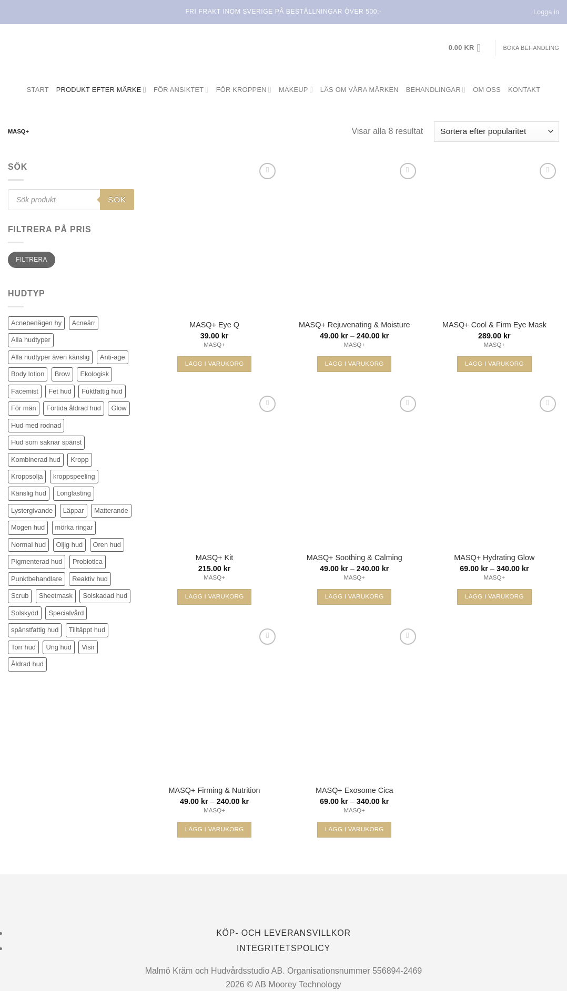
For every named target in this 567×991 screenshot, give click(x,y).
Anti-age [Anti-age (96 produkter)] (112, 357)
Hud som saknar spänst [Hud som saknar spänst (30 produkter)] (46, 442)
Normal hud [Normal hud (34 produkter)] (28, 545)
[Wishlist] (267, 171)
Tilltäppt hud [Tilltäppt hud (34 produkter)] (87, 630)
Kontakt (524, 90)
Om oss (487, 90)
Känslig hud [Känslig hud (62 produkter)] (28, 493)
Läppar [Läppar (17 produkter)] (73, 510)
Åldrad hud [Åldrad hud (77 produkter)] (27, 664)
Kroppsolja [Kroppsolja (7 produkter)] (27, 476)
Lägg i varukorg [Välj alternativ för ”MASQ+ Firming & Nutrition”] (214, 829)
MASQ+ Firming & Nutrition (214, 790)
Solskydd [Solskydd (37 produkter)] (24, 613)
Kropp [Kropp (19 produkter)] (79, 459)
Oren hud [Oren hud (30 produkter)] (107, 545)
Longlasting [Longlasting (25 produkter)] (73, 493)
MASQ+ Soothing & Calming (354, 557)
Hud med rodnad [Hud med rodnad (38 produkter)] (36, 425)
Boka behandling (531, 48)
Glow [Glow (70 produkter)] (118, 408)
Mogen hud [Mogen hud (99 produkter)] (28, 527)
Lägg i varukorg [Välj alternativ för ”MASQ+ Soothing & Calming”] (354, 596)
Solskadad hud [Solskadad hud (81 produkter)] (105, 596)
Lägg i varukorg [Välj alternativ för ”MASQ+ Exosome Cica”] (354, 829)
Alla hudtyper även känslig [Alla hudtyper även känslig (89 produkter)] (50, 357)
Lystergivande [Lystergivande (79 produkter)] (32, 510)
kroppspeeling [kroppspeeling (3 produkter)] (74, 476)
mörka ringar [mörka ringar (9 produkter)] (74, 527)
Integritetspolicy (283, 948)
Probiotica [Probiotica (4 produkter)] (88, 561)
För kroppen (243, 90)
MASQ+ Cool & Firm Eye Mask (494, 325)
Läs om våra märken (359, 90)
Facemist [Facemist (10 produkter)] (24, 391)
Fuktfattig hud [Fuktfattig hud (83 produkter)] (102, 391)
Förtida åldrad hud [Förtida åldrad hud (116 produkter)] (73, 408)
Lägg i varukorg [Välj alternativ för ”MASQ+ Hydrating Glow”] (494, 596)
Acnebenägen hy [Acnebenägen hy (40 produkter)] (36, 323)
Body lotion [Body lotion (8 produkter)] (27, 374)
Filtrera (31, 259)
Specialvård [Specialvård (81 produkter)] (66, 613)
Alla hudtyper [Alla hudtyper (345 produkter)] (30, 340)
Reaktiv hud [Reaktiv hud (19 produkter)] (90, 579)
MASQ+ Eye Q (214, 325)
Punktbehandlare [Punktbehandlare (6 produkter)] (36, 579)
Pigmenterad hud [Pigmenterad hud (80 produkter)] (36, 561)
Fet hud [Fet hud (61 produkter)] (59, 391)
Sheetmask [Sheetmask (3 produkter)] (56, 596)
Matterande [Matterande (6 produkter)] (111, 510)
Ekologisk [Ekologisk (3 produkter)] (94, 374)
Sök (117, 199)
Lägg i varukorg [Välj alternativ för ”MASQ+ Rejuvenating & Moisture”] (354, 363)
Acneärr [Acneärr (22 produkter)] (84, 323)
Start (38, 90)
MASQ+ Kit (215, 557)
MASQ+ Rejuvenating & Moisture (354, 325)
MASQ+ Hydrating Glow (494, 557)
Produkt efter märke (101, 90)
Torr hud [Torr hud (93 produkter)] (23, 647)
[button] (468, 47)
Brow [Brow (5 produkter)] (62, 374)
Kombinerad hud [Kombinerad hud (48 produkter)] (35, 459)
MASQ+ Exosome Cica (354, 790)
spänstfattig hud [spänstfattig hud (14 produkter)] (34, 630)
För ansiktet (181, 90)
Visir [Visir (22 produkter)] (88, 647)
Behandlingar (435, 90)
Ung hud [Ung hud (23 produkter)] (58, 647)
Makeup (296, 90)
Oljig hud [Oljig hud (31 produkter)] (69, 545)
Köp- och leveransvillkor (283, 932)
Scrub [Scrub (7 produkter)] (19, 596)
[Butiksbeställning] (496, 131)
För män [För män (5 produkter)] (23, 408)
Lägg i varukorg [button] (214, 363)
